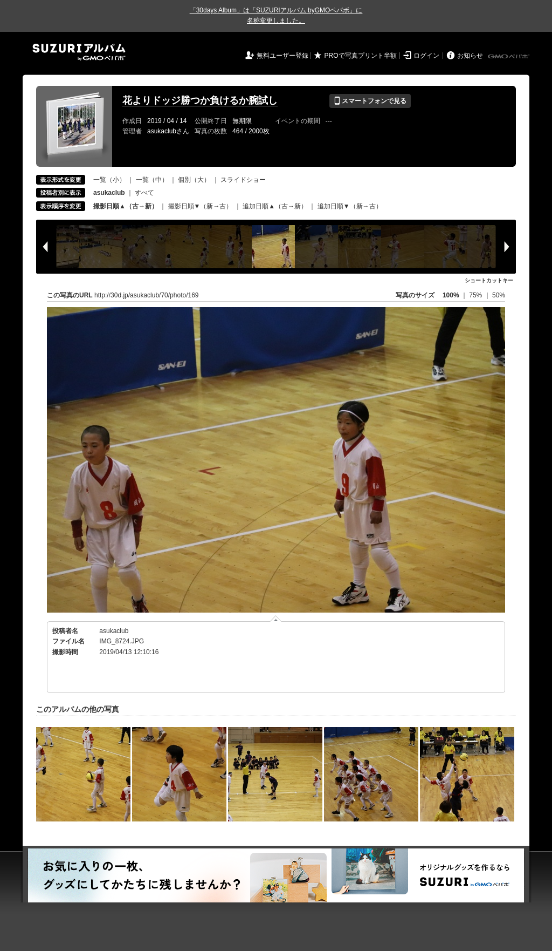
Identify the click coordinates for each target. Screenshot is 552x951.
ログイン (426, 55)
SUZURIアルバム (79, 52)
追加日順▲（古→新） (275, 206)
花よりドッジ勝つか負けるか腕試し (200, 100)
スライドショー (243, 180)
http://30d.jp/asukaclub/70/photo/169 (146, 295)
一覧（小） (109, 180)
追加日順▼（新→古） (350, 206)
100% (451, 295)
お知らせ (470, 55)
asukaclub (113, 631)
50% (498, 295)
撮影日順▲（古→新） (125, 206)
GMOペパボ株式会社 (509, 56)
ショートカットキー (489, 280)
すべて (144, 192)
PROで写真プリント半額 (361, 55)
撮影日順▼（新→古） (200, 206)
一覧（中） (152, 180)
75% (476, 295)
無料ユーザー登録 (282, 55)
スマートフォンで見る (370, 101)
